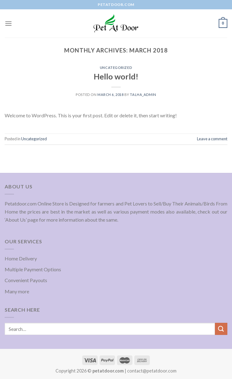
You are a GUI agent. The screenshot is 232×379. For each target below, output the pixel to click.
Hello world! (116, 76)
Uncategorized (116, 67)
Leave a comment (212, 138)
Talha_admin (143, 94)
